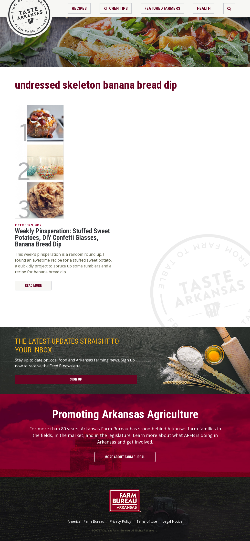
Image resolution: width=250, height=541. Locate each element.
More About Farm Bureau (125, 457)
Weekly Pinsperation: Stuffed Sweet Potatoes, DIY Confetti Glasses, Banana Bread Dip (62, 237)
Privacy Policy (120, 521)
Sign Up (76, 379)
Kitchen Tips (116, 8)
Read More (33, 285)
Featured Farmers (162, 8)
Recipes (79, 8)
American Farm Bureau (86, 521)
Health (203, 8)
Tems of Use (146, 521)
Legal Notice (172, 521)
